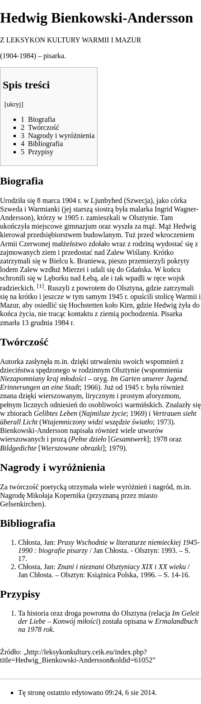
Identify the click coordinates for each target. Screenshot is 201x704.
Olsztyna (129, 288)
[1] (40, 285)
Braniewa (91, 261)
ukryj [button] (14, 104)
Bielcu (58, 261)
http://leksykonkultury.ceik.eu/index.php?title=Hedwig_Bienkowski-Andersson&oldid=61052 (76, 656)
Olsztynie (143, 217)
